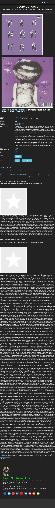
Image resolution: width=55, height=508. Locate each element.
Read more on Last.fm (5, 457)
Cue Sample (27, 161)
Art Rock (22, 123)
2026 (16, 149)
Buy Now (18, 156)
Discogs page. (13, 489)
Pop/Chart (17, 123)
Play (17, 161)
